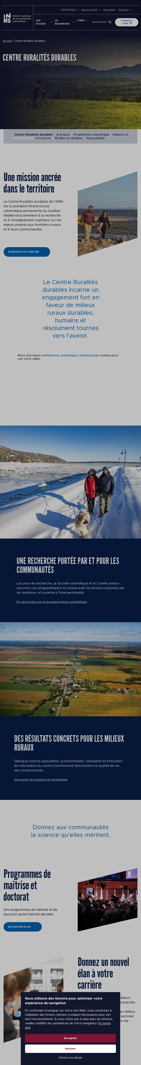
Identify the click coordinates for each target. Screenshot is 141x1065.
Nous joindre (89, 10)
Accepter (70, 1030)
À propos (63, 134)
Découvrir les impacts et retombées (41, 779)
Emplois (124, 10)
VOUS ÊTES (68, 10)
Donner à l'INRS (127, 22)
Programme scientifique (91, 134)
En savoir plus (87, 1019)
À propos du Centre (23, 252)
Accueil (7, 41)
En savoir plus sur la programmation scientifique (53, 602)
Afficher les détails (71, 1050)
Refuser (70, 1041)
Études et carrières (69, 138)
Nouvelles (109, 10)
